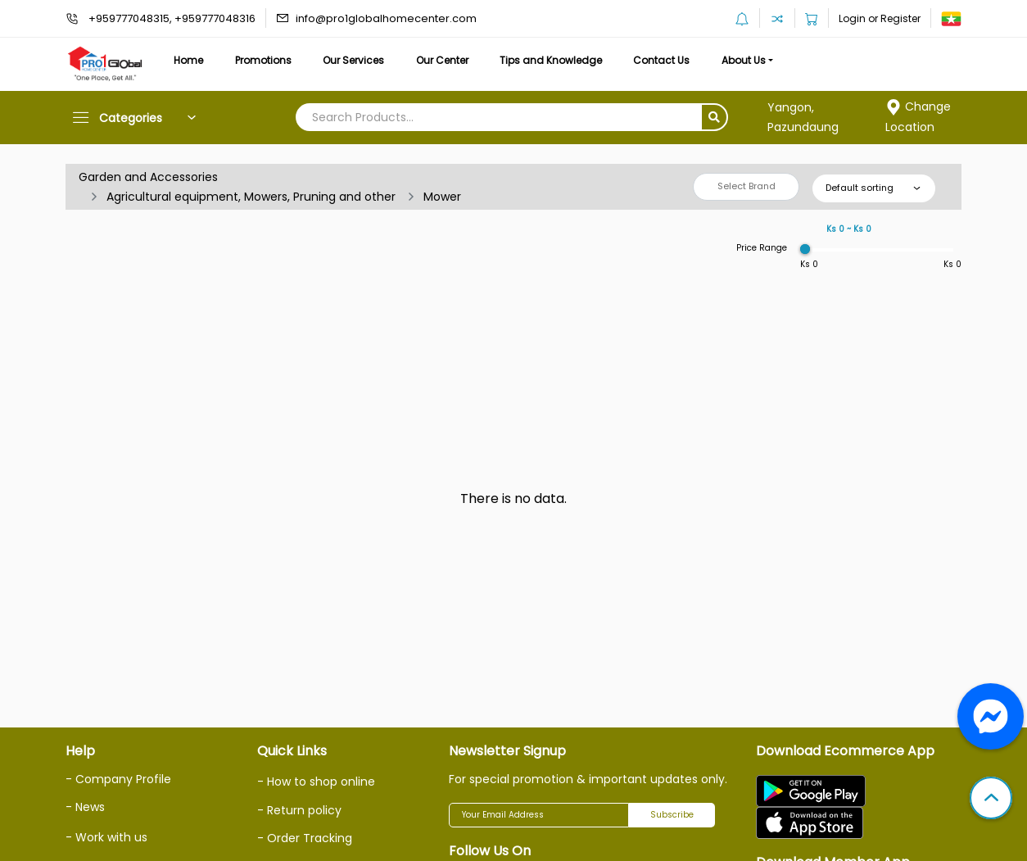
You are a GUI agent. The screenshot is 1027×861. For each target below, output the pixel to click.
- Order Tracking (304, 838)
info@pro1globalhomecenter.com (386, 18)
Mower (442, 196)
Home (188, 60)
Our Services (353, 60)
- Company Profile (118, 779)
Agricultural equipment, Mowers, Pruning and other (251, 196)
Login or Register (880, 18)
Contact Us (661, 60)
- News (85, 807)
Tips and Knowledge (551, 60)
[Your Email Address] (539, 815)
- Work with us (106, 837)
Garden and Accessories (148, 177)
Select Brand (746, 186)
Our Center (442, 60)
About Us (744, 60)
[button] (991, 799)
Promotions (263, 60)
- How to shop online (316, 781)
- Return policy (299, 810)
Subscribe (672, 815)
